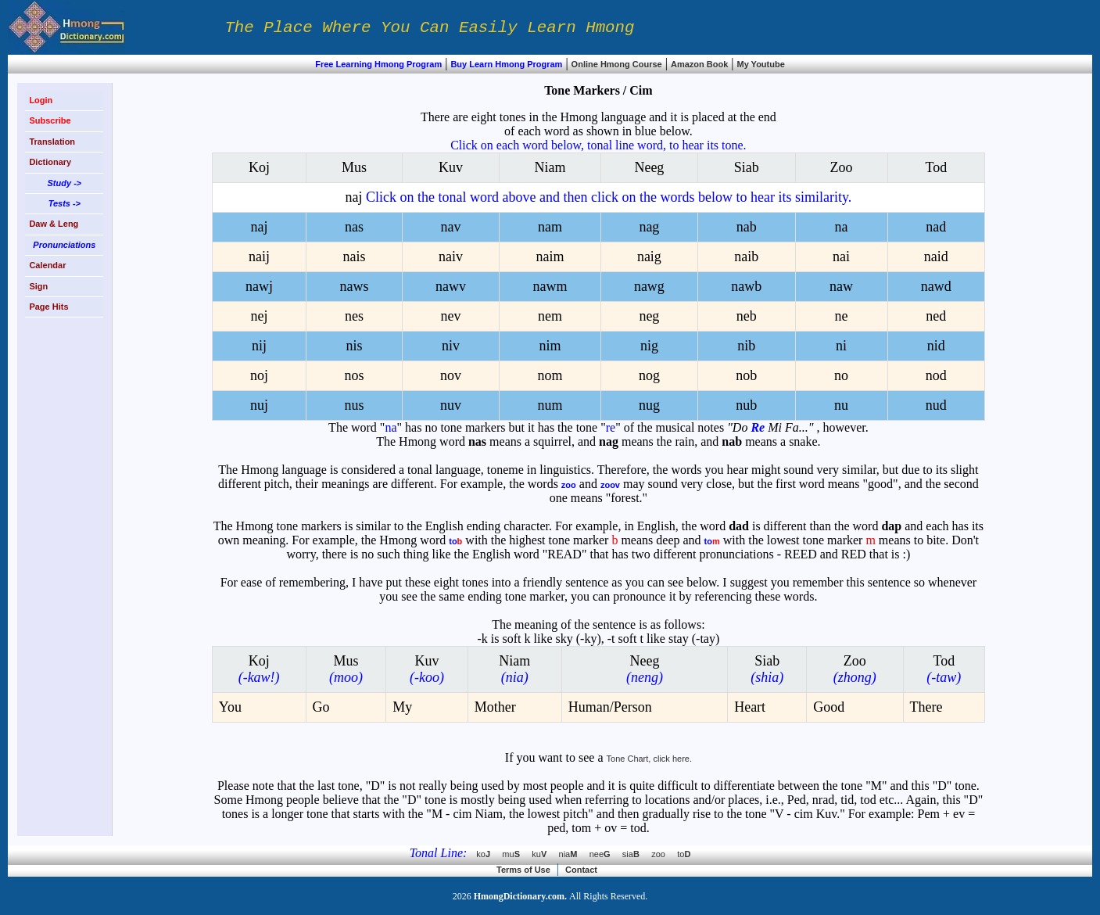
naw (841, 286)
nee (605, 854)
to (683, 854)
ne (841, 316)
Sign (38, 286)
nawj (259, 286)
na (841, 227)
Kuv (451, 167)
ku (545, 854)
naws (353, 286)
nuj (259, 405)
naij (259, 256)
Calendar (47, 265)
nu (841, 405)
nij (259, 345)
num (549, 405)
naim (550, 256)
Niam (549, 167)
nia (574, 854)
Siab (746, 167)
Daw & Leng (53, 223)
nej (258, 316)
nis (354, 345)
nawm (549, 286)
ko (489, 854)
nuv (450, 405)
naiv (451, 256)
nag (649, 227)
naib (746, 256)
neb (746, 316)
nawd (936, 286)
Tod (936, 167)
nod (936, 375)
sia (636, 854)
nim (550, 345)
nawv (450, 286)
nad (936, 227)
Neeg (649, 167)
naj (599, 197)
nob (746, 375)
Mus (354, 167)
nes (354, 316)
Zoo (841, 167)
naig (649, 256)
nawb (746, 286)
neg (649, 316)
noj (259, 375)
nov (450, 375)
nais (353, 256)
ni (841, 345)
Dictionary (50, 162)
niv (451, 345)
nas (354, 227)
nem (550, 316)
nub (746, 405)
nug (649, 405)
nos (354, 375)
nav (450, 227)
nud (936, 405)
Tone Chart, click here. (649, 758)
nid (936, 345)
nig (649, 345)
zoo (664, 854)
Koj (259, 167)
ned (936, 316)
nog (649, 375)
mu (517, 854)
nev (450, 316)
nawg (649, 286)
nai (841, 256)
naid (936, 256)
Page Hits (48, 306)
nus (354, 405)
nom (549, 375)
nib (746, 345)
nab (746, 227)
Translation (52, 141)
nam (550, 227)
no (841, 375)
